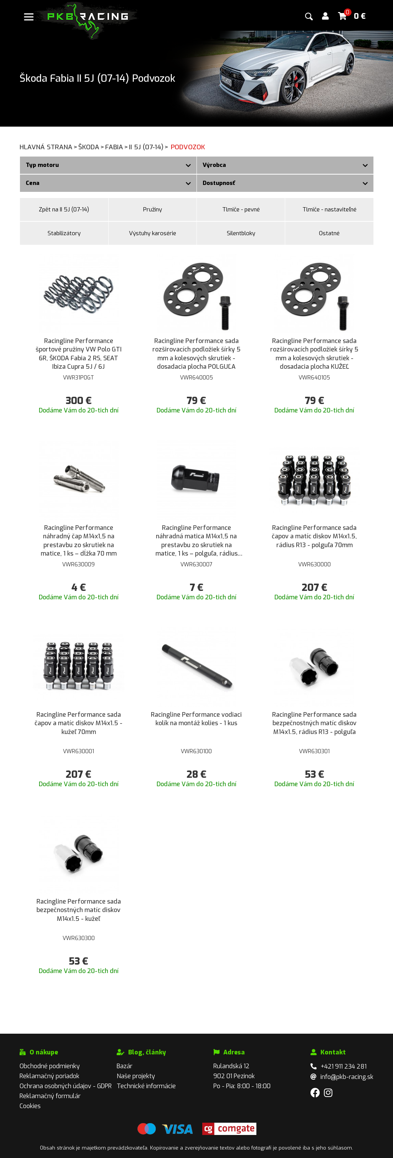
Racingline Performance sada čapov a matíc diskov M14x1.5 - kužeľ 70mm (78, 723)
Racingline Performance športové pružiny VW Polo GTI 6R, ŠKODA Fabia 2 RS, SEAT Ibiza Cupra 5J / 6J (79, 354)
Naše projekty (136, 1076)
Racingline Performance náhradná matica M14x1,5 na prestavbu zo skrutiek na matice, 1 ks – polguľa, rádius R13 (196, 541)
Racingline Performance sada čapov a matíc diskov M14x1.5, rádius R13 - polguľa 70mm (314, 536)
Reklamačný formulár (50, 1096)
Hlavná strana (49, 147)
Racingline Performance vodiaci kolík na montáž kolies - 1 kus (196, 719)
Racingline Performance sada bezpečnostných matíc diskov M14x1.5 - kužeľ (78, 910)
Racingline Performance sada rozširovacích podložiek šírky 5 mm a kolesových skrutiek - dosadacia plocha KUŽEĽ (314, 354)
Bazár (124, 1066)
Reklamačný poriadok (49, 1076)
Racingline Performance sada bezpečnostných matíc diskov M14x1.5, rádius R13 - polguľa (314, 723)
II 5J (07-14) (149, 147)
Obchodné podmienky (50, 1066)
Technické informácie (146, 1086)
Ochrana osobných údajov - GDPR (66, 1086)
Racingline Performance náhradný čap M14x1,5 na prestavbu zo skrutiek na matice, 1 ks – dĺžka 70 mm (79, 541)
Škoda (91, 147)
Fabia (117, 147)
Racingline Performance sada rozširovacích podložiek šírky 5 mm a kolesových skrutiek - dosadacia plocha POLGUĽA (196, 354)
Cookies (30, 1106)
